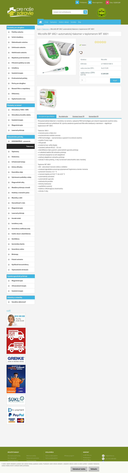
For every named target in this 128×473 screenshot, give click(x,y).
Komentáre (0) (93, 116)
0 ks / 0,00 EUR (115, 2)
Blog (79, 22)
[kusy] (83, 80)
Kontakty (73, 22)
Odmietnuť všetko (78, 469)
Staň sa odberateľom (51, 456)
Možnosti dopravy (13, 460)
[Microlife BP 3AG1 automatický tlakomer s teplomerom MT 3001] (47, 88)
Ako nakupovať (12, 458)
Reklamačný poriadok (32, 458)
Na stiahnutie (63, 116)
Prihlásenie (82, 2)
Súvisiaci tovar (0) (78, 116)
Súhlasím (93, 469)
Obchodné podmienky (14, 456)
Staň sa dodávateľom (51, 458)
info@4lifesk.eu (109, 456)
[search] (85, 12)
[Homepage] (41, 21)
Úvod (38, 29)
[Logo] (20, 12)
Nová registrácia (96, 2)
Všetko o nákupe (64, 22)
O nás (46, 22)
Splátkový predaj (31, 460)
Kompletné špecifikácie (46, 116)
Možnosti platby (31, 456)
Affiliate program (69, 456)
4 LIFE (8, 310)
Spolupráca (53, 22)
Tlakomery (45, 29)
